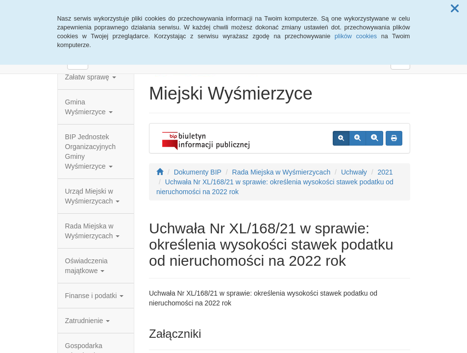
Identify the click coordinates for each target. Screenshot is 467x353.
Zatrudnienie (87, 321)
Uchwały (354, 172)
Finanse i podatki (94, 296)
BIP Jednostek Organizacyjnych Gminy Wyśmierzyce (90, 151)
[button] (455, 9)
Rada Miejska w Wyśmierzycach (92, 231)
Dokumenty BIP (197, 172)
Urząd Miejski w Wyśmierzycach (92, 196)
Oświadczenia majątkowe (86, 266)
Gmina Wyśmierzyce (89, 107)
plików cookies (356, 36)
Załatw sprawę (90, 77)
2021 (385, 172)
